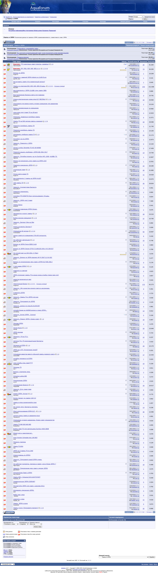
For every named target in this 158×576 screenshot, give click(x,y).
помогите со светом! (20, 270)
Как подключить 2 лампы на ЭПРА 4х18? (27, 178)
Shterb (15, 263)
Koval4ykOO (134, 65)
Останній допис (132, 61)
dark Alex (15, 254)
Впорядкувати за (24, 522)
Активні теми (15, 21)
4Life (14, 171)
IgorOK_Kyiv (16, 78)
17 (143, 355)
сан (14, 404)
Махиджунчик (133, 83)
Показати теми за (34, 522)
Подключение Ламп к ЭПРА (22, 473)
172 (143, 284)
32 (143, 508)
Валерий (134, 267)
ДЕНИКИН (16, 470)
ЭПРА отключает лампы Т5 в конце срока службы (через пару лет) (36, 275)
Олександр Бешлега (13, 50)
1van (14, 443)
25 (143, 65)
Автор (19, 61)
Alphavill (15, 390)
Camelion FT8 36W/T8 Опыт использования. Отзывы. (31, 196)
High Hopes (16, 465)
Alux (136, 223)
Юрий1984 (16, 325)
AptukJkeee (16, 193)
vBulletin (63, 568)
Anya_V (135, 329)
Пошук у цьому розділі (147, 45)
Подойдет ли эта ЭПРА (21, 139)
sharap (15, 329)
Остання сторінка (59, 86)
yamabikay (16, 311)
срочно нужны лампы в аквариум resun (26, 415)
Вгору (155, 564)
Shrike (15, 320)
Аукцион (37, 21)
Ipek (14, 491)
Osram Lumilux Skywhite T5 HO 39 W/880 (27, 148)
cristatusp (134, 214)
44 (143, 100)
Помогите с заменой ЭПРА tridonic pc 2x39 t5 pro (29, 77)
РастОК (15, 377)
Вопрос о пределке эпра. (21, 372)
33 (143, 122)
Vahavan (15, 456)
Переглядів (151, 61)
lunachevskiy (16, 153)
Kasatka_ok (16, 303)
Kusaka (135, 298)
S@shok (15, 158)
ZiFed (135, 78)
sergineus (16, 285)
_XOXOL (15, 496)
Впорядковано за (8, 522)
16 (143, 320)
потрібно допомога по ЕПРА (22, 358)
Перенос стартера (19, 442)
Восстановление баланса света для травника (28, 95)
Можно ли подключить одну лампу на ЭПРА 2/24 (29, 161)
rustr (136, 478)
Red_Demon (16, 474)
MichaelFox (16, 96)
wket (14, 184)
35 (143, 183)
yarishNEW (134, 135)
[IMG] (5, 552)
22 (143, 166)
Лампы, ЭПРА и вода (20, 503)
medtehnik (134, 395)
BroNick (15, 105)
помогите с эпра (18, 499)
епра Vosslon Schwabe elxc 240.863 (25, 437)
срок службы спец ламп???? (23, 363)
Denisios (15, 140)
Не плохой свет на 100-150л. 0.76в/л (25, 253)
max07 (15, 360)
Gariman (135, 140)
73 (143, 69)
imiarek (15, 316)
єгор (14, 439)
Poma (15, 487)
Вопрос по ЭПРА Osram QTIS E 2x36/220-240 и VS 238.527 (33, 249)
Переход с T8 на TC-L (20, 336)
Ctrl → (144, 42)
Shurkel (15, 144)
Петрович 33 (133, 96)
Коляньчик (134, 465)
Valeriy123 (16, 109)
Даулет (135, 109)
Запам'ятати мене (149, 17)
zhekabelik (16, 307)
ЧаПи (71, 21)
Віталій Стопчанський (79, 569)
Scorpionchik (16, 452)
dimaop (15, 342)
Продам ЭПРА (18, 323)
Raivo (135, 162)
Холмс (135, 456)
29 (143, 346)
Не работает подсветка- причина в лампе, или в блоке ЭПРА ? (34, 464)
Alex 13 (15, 122)
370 (143, 87)
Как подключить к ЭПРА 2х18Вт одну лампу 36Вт (30, 90)
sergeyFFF (16, 228)
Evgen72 (15, 74)
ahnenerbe (16, 114)
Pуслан (15, 197)
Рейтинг (124, 61)
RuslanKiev (16, 426)
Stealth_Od (16, 500)
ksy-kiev (135, 87)
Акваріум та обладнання (42, 17)
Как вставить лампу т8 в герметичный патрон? (29, 82)
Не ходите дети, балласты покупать (25, 407)
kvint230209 (16, 210)
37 (143, 218)
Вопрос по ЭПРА (19, 73)
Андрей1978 (16, 118)
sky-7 (14, 369)
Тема (14, 61)
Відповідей (143, 61)
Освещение (53, 17)
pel (14, 276)
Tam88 (135, 333)
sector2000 (16, 355)
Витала (135, 272)
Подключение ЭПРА (20, 380)
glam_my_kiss (17, 241)
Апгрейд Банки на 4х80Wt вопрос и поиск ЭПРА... (30, 310)
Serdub (15, 483)
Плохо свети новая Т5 (20, 174)
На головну (145, 564)
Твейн (15, 461)
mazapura (134, 461)
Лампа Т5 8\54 (18, 446)
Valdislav (15, 127)
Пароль (131, 19)
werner (135, 69)
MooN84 (15, 87)
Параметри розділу (132, 45)
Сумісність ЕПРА (19, 293)
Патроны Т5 (17, 367)
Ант (14, 83)
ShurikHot (16, 180)
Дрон (14, 373)
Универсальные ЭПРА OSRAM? (24, 481)
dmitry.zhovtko (17, 347)
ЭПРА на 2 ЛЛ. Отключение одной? (25, 350)
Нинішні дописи (125, 21)
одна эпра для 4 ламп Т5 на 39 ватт (25, 112)
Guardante (134, 487)
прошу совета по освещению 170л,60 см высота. (29, 235)
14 (143, 311)
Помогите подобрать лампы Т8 (23, 126)
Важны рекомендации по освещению (26, 108)
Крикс (135, 149)
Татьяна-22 (16, 417)
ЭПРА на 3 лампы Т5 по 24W (23, 451)
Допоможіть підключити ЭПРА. (23, 490)
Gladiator (15, 399)
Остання (149, 42)
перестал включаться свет (22, 279)
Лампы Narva (17, 205)
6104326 (15, 92)
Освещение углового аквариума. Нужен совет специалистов (33, 420)
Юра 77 (135, 368)
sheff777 (15, 281)
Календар (103, 21)
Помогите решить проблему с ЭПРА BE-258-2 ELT (30, 152)
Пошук (145, 21)
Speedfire (16, 412)
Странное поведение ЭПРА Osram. (25, 209)
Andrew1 (135, 171)
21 (143, 135)
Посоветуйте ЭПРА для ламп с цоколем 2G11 (29, 486)
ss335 (15, 272)
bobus (135, 153)
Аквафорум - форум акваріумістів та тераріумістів (20, 17)
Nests (135, 113)
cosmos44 (134, 184)
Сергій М (134, 219)
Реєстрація (55, 21)
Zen (136, 263)
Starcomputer (17, 65)
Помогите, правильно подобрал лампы (26, 117)
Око (14, 448)
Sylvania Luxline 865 (20, 376)
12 (143, 337)
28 (143, 214)
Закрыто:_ (22, 143)
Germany (15, 395)
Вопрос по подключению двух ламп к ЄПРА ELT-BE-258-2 (32, 262)
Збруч (135, 338)
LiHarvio (15, 267)
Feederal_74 (16, 478)
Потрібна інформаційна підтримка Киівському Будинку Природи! (32, 30)
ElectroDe (134, 179)
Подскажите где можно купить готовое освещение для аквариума (35, 104)
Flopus (15, 408)
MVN (136, 311)
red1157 (135, 105)
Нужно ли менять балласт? (22, 227)
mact (136, 100)
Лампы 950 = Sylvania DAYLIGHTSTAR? (26, 477)
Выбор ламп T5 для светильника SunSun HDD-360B (31, 429)
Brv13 (15, 100)
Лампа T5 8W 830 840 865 (22, 424)
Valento (135, 408)
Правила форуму (8, 556)
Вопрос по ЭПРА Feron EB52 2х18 (25, 244)
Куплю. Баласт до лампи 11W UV (24, 398)
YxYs (136, 258)
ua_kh (15, 223)
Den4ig (15, 333)
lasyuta (15, 294)
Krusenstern (134, 430)
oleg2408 (134, 491)
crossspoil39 (16, 421)
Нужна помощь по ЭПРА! (21, 455)
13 (143, 153)
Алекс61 (15, 206)
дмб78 (15, 166)
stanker (15, 215)
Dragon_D (134, 280)
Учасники (85, 21)
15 (143, 240)
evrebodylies (16, 232)
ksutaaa (15, 202)
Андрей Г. (16, 351)
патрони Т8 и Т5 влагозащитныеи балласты (28, 341)
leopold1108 (16, 131)
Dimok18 (15, 149)
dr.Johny (135, 285)
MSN (136, 346)
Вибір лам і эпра (19, 495)
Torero (15, 434)
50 (143, 232)
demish (15, 245)
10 (143, 363)
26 (143, 170)
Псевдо (131, 16)
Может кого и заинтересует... (23, 433)
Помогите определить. (21, 191)
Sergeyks (134, 315)
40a (14, 237)
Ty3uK (135, 412)
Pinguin (15, 136)
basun (15, 338)
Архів (151, 564)
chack (135, 166)
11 (143, 175)
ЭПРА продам (18, 332)
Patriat (135, 447)
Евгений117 (16, 188)
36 (143, 412)
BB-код (5, 550)
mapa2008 (16, 386)
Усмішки (6, 551)
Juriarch (15, 162)
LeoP (136, 474)
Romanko (134, 74)
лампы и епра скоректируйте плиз (25, 402)
